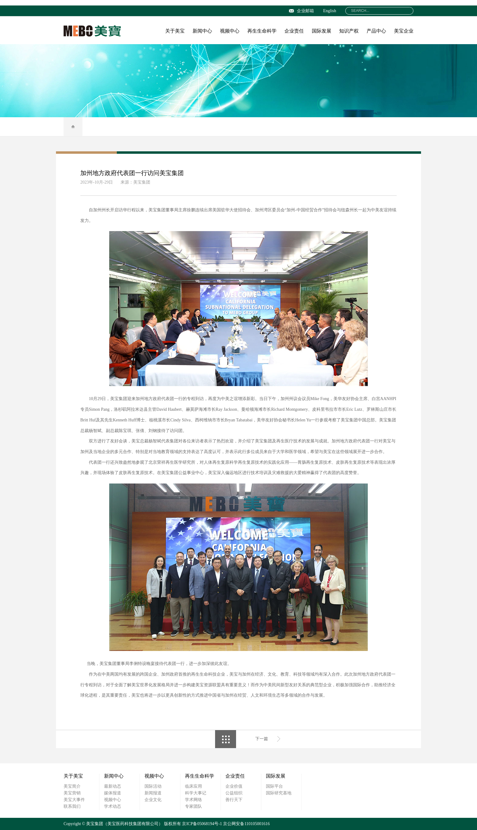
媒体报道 (112, 793)
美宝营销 (72, 793)
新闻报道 (153, 793)
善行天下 (233, 799)
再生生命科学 (262, 30)
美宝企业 (403, 30)
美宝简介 (72, 786)
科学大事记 (195, 793)
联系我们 (72, 806)
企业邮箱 (301, 11)
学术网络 (193, 799)
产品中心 (376, 30)
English (329, 11)
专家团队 (193, 806)
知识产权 (349, 30)
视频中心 (229, 30)
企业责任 (294, 30)
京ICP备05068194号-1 (202, 823)
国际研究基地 (278, 793)
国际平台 (274, 786)
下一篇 (261, 739)
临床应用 (193, 786)
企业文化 (153, 799)
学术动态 (112, 806)
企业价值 (233, 786)
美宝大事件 (74, 799)
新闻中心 (202, 30)
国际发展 (321, 30)
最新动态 (112, 786)
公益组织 (233, 793)
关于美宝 (175, 30)
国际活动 (153, 786)
